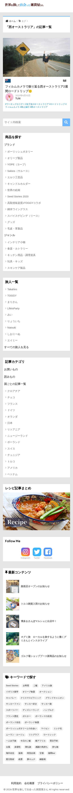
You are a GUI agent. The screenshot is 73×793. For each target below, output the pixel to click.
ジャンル (9, 235)
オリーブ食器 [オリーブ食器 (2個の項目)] (29, 692)
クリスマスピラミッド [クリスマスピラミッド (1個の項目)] (31, 698)
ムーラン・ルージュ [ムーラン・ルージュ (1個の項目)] (15, 734)
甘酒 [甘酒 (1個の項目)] (41, 753)
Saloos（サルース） (19, 170)
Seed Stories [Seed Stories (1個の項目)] (12, 685)
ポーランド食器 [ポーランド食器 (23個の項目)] (32, 722)
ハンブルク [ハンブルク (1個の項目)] (48, 710)
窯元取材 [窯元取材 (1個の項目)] (10, 759)
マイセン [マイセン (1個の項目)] (45, 728)
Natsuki (11, 327)
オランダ (12, 416)
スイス (11, 448)
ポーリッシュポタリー (20, 151)
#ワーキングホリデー (15, 104)
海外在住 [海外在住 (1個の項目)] (10, 753)
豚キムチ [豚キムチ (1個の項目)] (31, 759)
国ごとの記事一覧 (15, 383)
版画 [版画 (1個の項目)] (20, 753)
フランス (12, 403)
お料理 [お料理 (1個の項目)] (26, 685)
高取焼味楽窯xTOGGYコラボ (24, 202)
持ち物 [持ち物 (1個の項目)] (55, 747)
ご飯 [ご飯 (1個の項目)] (35, 685)
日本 (9, 422)
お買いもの (11, 369)
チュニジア (13, 454)
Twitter (37, 558)
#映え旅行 (24, 107)
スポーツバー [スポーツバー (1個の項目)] (12, 710)
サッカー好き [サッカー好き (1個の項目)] (31, 704)
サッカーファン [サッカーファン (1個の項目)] (13, 704)
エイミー (12, 340)
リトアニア (13, 429)
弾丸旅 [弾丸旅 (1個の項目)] (28, 747)
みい (9, 314)
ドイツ (11, 410)
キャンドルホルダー (18, 183)
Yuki (18, 98)
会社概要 (29, 783)
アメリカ (12, 467)
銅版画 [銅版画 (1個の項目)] (42, 759)
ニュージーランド (17, 435)
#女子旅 (29, 104)
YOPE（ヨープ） (17, 164)
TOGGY (12, 295)
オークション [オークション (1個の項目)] (45, 692)
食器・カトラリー (17, 248)
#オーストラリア (41, 104)
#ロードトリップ (57, 104)
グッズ (11, 222)
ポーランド (13, 442)
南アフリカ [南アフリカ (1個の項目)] (40, 741)
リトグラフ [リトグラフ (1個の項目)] (34, 734)
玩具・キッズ (15, 261)
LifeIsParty (13, 308)
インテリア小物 (16, 242)
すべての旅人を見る (16, 347)
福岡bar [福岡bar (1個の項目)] (51, 753)
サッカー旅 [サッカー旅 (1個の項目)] (46, 704)
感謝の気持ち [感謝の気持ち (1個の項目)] (41, 747)
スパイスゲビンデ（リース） (24, 215)
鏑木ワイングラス (17, 209)
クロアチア (13, 390)
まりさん (12, 301)
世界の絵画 (13, 190)
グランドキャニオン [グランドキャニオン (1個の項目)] (54, 698)
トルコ (11, 461)
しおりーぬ (13, 334)
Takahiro (12, 289)
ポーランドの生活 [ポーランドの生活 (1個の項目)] (43, 716)
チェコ (11, 397)
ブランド (9, 144)
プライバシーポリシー (50, 783)
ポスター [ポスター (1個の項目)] (27, 716)
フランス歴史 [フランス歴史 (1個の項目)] (12, 716)
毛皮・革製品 (15, 228)
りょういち (13, 321)
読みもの (9, 376)
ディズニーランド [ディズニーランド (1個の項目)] (31, 710)
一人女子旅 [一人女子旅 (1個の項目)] (11, 741)
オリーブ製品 (15, 158)
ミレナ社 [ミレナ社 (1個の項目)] (58, 728)
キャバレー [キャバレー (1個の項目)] (11, 698)
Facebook (48, 558)
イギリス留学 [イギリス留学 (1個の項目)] (12, 692)
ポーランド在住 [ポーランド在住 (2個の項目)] (13, 722)
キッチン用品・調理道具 (21, 255)
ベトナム (12, 474)
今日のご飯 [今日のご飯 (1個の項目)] (26, 741)
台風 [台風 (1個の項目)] (8, 747)
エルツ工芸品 (15, 177)
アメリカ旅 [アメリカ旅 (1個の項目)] (47, 685)
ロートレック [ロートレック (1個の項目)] (49, 734)
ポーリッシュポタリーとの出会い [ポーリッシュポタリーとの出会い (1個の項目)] (21, 728)
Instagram (25, 558)
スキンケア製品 (16, 267)
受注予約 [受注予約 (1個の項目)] (54, 741)
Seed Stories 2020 (17, 196)
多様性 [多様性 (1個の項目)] (17, 747)
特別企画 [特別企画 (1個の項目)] (31, 753)
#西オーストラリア (39, 107)
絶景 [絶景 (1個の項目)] (20, 759)
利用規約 (16, 783)
